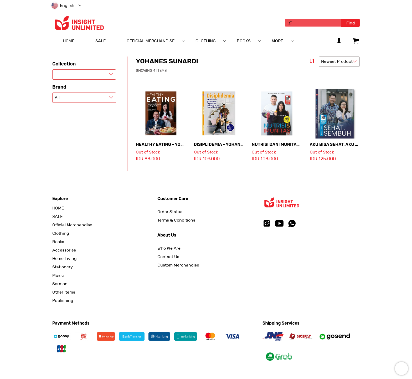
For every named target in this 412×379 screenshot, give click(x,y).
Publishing (62, 300)
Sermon (60, 283)
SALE (57, 216)
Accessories (64, 250)
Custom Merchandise (178, 265)
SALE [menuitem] (100, 40)
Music (58, 275)
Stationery (62, 266)
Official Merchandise (72, 224)
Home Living (64, 258)
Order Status (169, 211)
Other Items (63, 292)
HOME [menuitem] (68, 40)
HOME (58, 208)
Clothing (60, 233)
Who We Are (169, 248)
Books (58, 241)
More (277, 40)
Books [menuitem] (244, 40)
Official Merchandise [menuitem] (150, 40)
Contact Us (168, 256)
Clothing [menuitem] (205, 40)
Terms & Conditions (176, 220)
